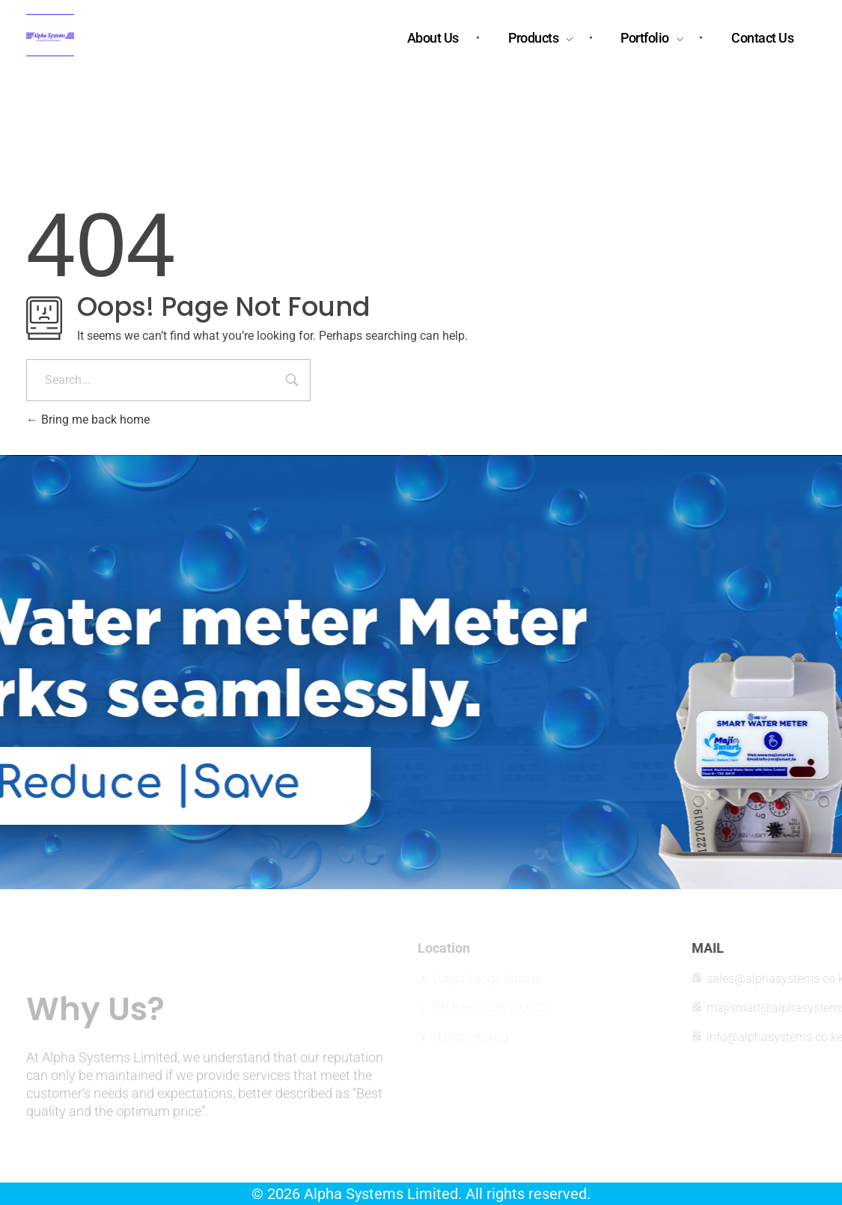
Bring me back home (88, 419)
